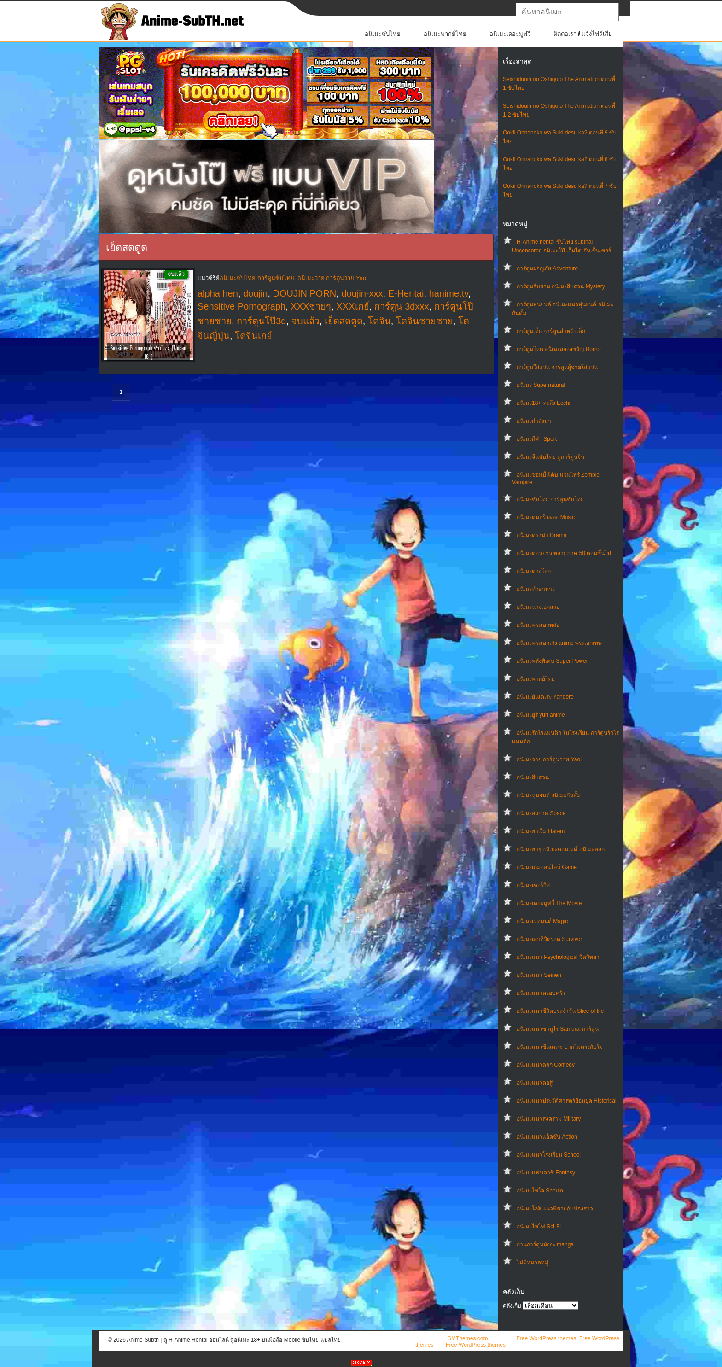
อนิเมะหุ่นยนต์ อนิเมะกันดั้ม (549, 795)
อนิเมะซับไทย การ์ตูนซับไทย (550, 499)
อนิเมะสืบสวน (533, 777)
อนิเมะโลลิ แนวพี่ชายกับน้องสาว (555, 1208)
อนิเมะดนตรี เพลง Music (546, 517)
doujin (255, 293)
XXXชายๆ (311, 306)
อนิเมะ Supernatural (541, 385)
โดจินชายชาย (424, 321)
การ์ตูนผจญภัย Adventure (547, 268)
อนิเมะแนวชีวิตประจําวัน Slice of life (560, 1011)
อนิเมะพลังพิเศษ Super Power (552, 661)
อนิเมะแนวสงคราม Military (549, 1119)
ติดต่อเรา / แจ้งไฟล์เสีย (582, 34)
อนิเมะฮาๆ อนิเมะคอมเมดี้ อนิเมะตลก (561, 849)
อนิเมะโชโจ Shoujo (540, 1190)
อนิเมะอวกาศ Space (541, 813)
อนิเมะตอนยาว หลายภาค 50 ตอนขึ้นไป (564, 553)
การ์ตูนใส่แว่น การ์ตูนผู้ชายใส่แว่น (557, 367)
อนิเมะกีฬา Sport (537, 439)
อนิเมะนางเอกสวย (538, 607)
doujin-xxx (362, 293)
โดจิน (379, 321)
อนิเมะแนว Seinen (539, 975)
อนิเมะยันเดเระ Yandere (545, 697)
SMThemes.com (468, 1338)
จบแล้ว (305, 321)
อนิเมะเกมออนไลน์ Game (547, 867)
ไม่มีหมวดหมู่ (532, 1262)
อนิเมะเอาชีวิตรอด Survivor (549, 939)
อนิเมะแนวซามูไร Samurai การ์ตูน (558, 1029)
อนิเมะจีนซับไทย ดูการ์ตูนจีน (550, 457)
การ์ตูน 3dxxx (401, 306)
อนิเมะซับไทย (383, 34)
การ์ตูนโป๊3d (261, 321)
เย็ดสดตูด (344, 321)
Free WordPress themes (546, 1338)
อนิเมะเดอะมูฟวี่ (509, 34)
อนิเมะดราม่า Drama (541, 535)
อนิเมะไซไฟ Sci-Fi (539, 1226)
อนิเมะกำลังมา (534, 421)
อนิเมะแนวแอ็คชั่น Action (547, 1136)
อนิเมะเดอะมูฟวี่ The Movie (549, 903)
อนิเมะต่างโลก (534, 571)
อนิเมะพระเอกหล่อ (538, 625)
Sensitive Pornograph (241, 306)
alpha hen (218, 293)
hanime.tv (448, 293)
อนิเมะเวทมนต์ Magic (542, 921)
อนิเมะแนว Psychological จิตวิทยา (558, 957)
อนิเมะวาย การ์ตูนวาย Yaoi (549, 759)
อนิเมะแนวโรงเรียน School (549, 1154)
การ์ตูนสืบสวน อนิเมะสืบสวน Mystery (561, 286)
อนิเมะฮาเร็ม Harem (541, 831)
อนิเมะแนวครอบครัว (541, 993)
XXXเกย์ (353, 306)
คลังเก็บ (512, 1306)
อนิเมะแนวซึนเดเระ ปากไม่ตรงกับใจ (560, 1047)
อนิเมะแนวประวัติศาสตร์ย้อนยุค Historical (567, 1101)
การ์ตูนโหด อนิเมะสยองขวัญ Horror (559, 349)
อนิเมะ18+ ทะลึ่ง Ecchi (543, 403)
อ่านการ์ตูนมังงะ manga (545, 1244)
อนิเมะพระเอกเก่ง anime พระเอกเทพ (559, 643)
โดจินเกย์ (253, 336)
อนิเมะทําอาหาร (536, 589)
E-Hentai (406, 293)
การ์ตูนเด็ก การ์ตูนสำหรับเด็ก (551, 331)
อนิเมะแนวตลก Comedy (546, 1065)
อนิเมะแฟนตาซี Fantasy (546, 1172)
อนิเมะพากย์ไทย (445, 34)
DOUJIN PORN (305, 293)
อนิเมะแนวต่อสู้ (535, 1083)
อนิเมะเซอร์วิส (533, 885)
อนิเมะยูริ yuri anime (541, 715)
